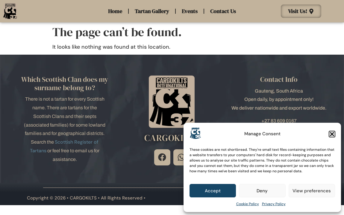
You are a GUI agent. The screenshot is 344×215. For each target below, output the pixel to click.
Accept (213, 191)
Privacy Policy (274, 204)
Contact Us (223, 11)
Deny (262, 191)
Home (115, 11)
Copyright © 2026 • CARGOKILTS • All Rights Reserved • (86, 198)
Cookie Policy (247, 204)
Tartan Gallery (152, 11)
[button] (332, 134)
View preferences (312, 191)
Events (190, 11)
